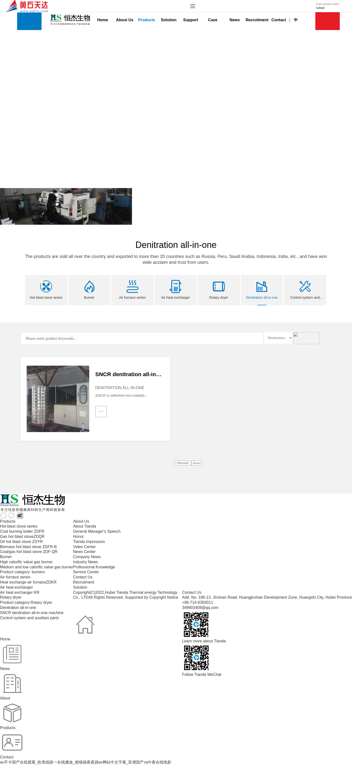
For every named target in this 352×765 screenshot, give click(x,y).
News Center (84, 552)
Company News (87, 557)
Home (102, 20)
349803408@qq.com (200, 608)
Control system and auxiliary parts (29, 618)
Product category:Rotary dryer (26, 602)
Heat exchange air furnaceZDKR (28, 582)
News (235, 20)
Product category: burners (22, 572)
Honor (78, 536)
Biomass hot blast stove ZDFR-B (28, 547)
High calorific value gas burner (26, 562)
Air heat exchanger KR (19, 592)
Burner (6, 557)
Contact (278, 20)
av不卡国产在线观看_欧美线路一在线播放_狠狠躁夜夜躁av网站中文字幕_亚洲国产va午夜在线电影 (85, 762)
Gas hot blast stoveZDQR (22, 536)
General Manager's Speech (97, 531)
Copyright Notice (163, 597)
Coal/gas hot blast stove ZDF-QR (29, 552)
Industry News (85, 562)
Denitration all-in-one (18, 608)
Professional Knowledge (94, 567)
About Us (124, 20)
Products (146, 20)
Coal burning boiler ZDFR (22, 531)
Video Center (84, 547)
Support (190, 20)
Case (212, 20)
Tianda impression (89, 542)
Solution (168, 20)
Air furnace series (15, 577)
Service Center (86, 572)
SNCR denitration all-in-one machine (32, 613)
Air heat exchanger (16, 587)
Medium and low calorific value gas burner (36, 567)
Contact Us (82, 577)
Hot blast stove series (18, 526)
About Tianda (84, 526)
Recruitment (257, 20)
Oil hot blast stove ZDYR (21, 542)
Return (197, 463)
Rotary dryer (11, 597)
